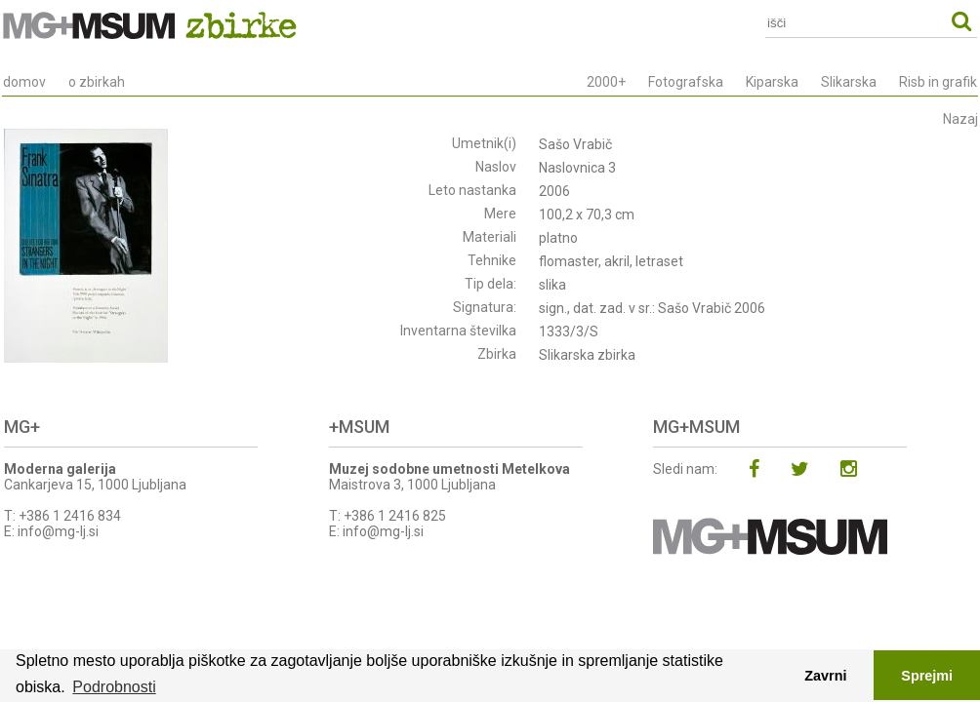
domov (24, 82)
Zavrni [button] (825, 675)
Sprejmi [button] (927, 675)
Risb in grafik (938, 82)
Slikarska (849, 82)
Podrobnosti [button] (113, 687)
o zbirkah (96, 82)
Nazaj (960, 119)
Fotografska (685, 82)
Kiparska (772, 82)
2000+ (606, 82)
